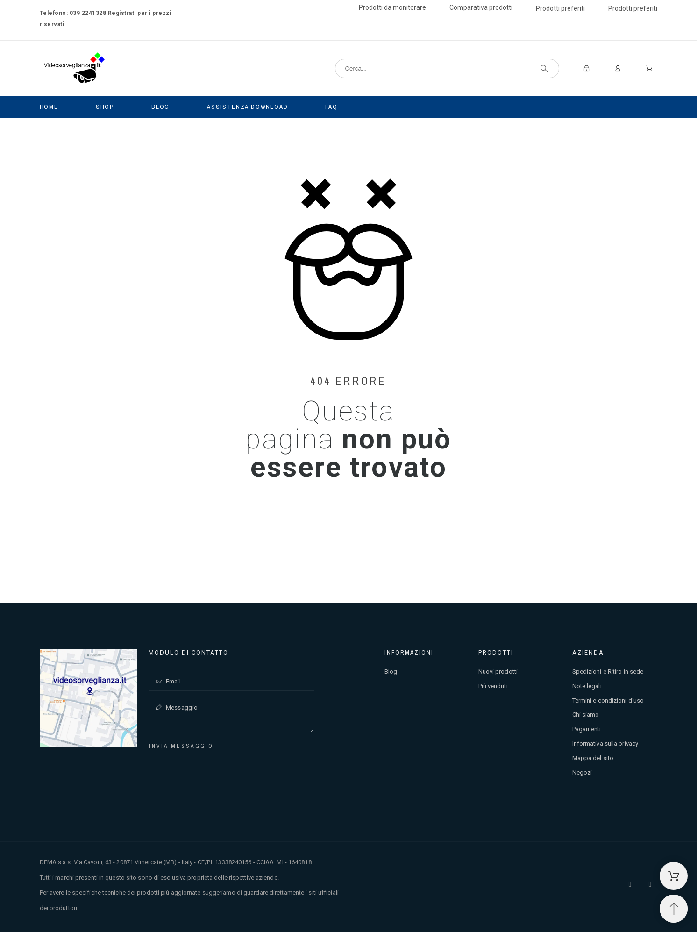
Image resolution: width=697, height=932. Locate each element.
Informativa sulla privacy (605, 743)
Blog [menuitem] (160, 107)
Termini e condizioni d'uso (608, 700)
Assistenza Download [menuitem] (247, 107)
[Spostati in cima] (674, 909)
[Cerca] (447, 68)
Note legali (587, 686)
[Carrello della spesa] (674, 876)
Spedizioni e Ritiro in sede (608, 671)
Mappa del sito (592, 757)
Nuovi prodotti (498, 671)
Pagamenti (586, 729)
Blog (390, 671)
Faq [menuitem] (331, 107)
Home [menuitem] (49, 107)
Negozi (582, 772)
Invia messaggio (181, 746)
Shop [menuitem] (105, 107)
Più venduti (493, 686)
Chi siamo (585, 714)
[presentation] (217, 769)
